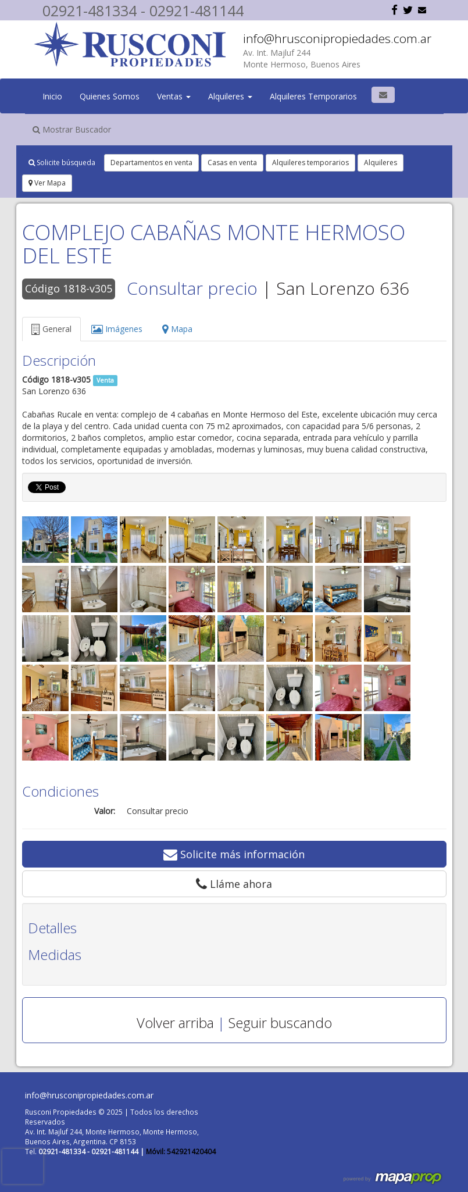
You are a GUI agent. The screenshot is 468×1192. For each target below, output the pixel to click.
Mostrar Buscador (72, 129)
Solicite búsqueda (61, 162)
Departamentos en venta (151, 162)
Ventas (174, 96)
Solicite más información (234, 854)
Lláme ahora (234, 884)
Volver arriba (175, 1022)
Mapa (177, 328)
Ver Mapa (47, 183)
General (51, 328)
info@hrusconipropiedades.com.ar (337, 38)
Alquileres (230, 96)
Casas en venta (232, 162)
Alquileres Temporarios (313, 96)
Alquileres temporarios (310, 162)
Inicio (52, 96)
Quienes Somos (110, 96)
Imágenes (116, 328)
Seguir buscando (280, 1022)
